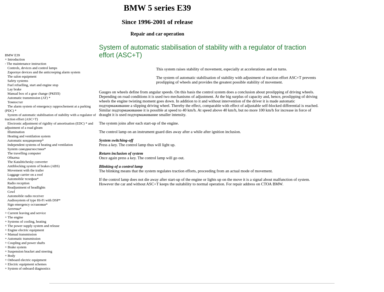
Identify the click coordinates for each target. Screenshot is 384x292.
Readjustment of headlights (26, 187)
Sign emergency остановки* (27, 204)
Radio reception (18, 183)
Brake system (17, 247)
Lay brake (14, 89)
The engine (15, 217)
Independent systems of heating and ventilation (40, 145)
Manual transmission (22, 234)
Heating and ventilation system (28, 136)
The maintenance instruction (26, 64)
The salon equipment (22, 76)
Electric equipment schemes (27, 264)
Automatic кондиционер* (25, 140)
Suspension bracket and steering (30, 251)
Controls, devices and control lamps (32, 68)
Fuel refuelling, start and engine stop (32, 85)
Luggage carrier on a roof (25, 175)
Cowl (11, 192)
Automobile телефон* (23, 179)
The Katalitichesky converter (27, 162)
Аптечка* (14, 209)
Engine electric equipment (26, 230)
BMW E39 (12, 55)
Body (11, 256)
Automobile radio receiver (25, 196)
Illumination (16, 132)
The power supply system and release (33, 226)
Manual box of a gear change (33, 93)
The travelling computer (24, 153)
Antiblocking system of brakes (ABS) (33, 166)
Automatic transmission (24, 239)
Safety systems (17, 81)
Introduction (16, 59)
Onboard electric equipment (27, 260)
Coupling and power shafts (26, 243)
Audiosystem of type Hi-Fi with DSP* (34, 200)
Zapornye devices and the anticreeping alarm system (43, 72)
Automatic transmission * (28, 98)
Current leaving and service (27, 213)
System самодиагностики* (26, 149)
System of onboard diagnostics (29, 268)
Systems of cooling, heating (27, 221)
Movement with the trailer (25, 170)
